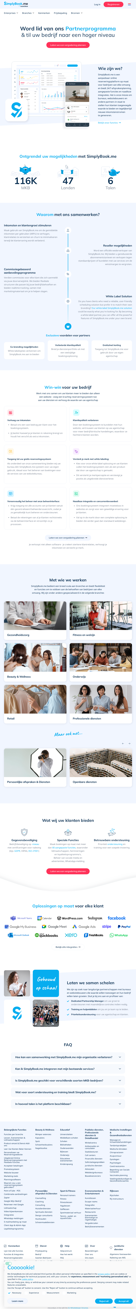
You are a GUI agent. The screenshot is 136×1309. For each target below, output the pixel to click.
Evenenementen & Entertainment (94, 1192)
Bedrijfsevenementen (94, 1226)
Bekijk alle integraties (66, 947)
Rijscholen (114, 1195)
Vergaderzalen (91, 1223)
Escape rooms (91, 1201)
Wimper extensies (43, 1134)
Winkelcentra (91, 1142)
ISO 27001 (33, 850)
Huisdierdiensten (43, 1208)
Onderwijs (64, 1155)
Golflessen (64, 1209)
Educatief (65, 1129)
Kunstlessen (90, 1198)
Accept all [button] (124, 1301)
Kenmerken (44, 13)
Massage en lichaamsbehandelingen (120, 1141)
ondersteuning (114, 844)
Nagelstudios (41, 1148)
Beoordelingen (91, 1251)
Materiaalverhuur (93, 1208)
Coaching (39, 1201)
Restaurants (90, 1212)
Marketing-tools (11, 1176)
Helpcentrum (66, 1251)
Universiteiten (66, 1134)
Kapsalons (39, 1138)
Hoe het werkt (66, 1254)
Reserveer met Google (14, 1204)
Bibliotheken (65, 1144)
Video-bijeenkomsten (13, 1211)
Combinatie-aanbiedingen (15, 1194)
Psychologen (115, 1162)
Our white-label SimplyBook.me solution (112, 308)
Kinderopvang (66, 1164)
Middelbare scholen (69, 1138)
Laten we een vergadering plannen (68, 45)
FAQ (62, 1258)
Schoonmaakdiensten (44, 1222)
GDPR (17, 850)
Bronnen (76, 13)
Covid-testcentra (117, 1166)
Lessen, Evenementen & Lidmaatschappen (14, 1139)
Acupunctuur (116, 1156)
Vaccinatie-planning (119, 1175)
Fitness (63, 1199)
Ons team (89, 1258)
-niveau (35, 844)
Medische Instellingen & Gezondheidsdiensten (121, 1132)
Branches (28, 13)
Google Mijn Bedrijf (12, 1201)
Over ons (89, 1254)
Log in (97, 4)
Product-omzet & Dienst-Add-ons (17, 1144)
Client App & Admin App (15, 1225)
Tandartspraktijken (118, 1145)
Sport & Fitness (67, 1191)
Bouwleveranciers (93, 1176)
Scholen (63, 1141)
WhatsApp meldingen (13, 1218)
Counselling (40, 1198)
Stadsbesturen (91, 1151)
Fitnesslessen (66, 1202)
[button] (35, 619)
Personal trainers (67, 1195)
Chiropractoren (116, 1152)
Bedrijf (38, 1254)
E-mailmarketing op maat (15, 1221)
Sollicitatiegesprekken (95, 1162)
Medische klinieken (118, 1149)
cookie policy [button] (27, 1279)
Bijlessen (64, 1151)
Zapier (7, 1197)
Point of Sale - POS (12, 1190)
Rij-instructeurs (117, 1199)
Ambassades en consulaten (92, 1147)
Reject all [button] (104, 1301)
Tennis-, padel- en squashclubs (68, 1217)
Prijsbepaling (60, 13)
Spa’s (37, 1141)
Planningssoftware (12, 1179)
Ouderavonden (67, 1148)
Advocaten (89, 1169)
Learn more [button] (17, 1301)
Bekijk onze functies (108, 122)
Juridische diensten (93, 1165)
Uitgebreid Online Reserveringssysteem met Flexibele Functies (15, 1160)
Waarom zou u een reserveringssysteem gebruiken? (13, 1185)
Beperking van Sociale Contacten (119, 1170)
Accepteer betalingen (13, 1165)
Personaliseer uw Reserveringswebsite (13, 1153)
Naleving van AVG (118, 1257)
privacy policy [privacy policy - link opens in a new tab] (104, 1274)
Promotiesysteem (11, 1169)
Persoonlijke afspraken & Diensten (46, 1192)
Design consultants (43, 1215)
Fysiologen (114, 1159)
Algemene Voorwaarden (120, 1254)
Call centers (90, 1155)
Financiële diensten (93, 1158)
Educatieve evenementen (66, 1159)
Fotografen (90, 1205)
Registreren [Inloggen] (113, 4)
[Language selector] (129, 4)
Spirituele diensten (43, 1212)
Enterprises (11, 13)
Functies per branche (13, 1134)
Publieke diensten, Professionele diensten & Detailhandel (94, 1133)
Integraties (9, 1215)
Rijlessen (114, 1191)
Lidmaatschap (10, 1208)
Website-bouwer (11, 1172)
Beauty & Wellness (44, 1129)
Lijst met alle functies (13, 1251)
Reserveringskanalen (13, 1258)
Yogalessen (65, 1205)
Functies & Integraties (14, 1254)
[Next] (129, 743)
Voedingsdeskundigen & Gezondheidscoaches (121, 1179)
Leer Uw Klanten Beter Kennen (17, 1149)
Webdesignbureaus (94, 1172)
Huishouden (40, 1219)
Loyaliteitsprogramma (14, 1228)
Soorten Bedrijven (43, 1258)
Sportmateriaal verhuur (70, 1212)
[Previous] (123, 743)
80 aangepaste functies (64, 847)
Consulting (40, 1205)
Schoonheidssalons (43, 1144)
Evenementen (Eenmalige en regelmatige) (91, 1217)
